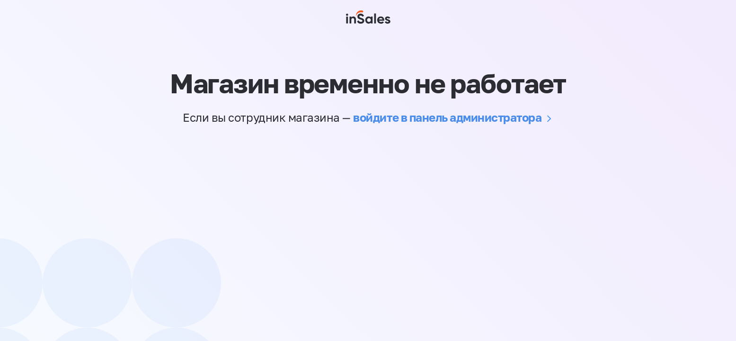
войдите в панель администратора (447, 117)
